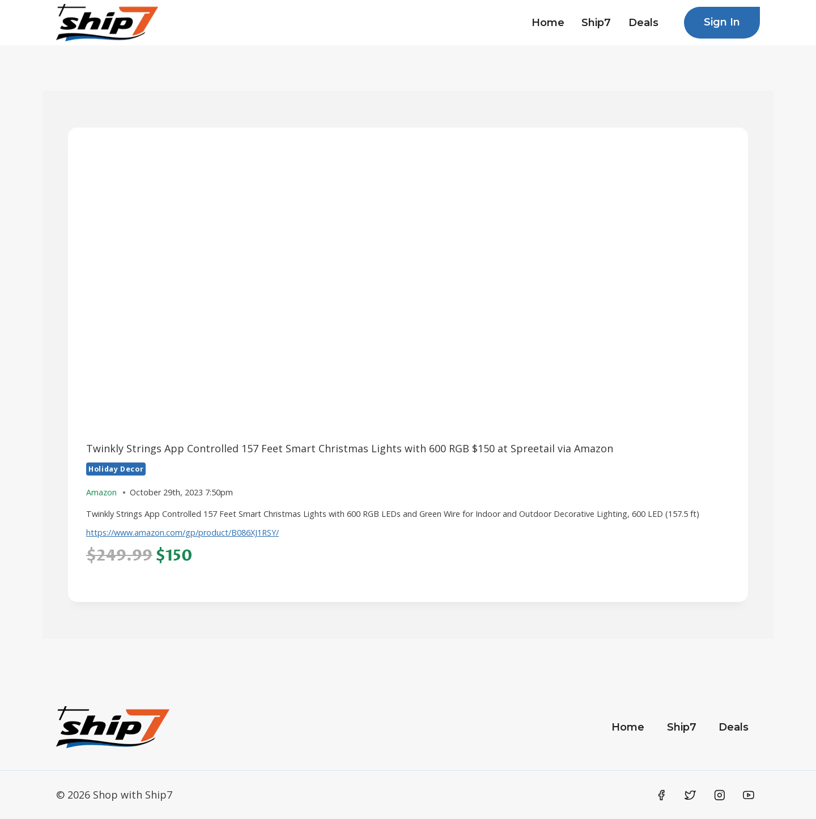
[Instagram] (719, 795)
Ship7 (596, 22)
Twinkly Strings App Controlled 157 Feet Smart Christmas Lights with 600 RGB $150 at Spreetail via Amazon (349, 448)
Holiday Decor (115, 469)
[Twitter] (690, 795)
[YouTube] (748, 795)
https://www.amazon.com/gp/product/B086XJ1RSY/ (182, 532)
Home (548, 22)
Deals (643, 22)
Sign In (722, 22)
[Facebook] (661, 795)
